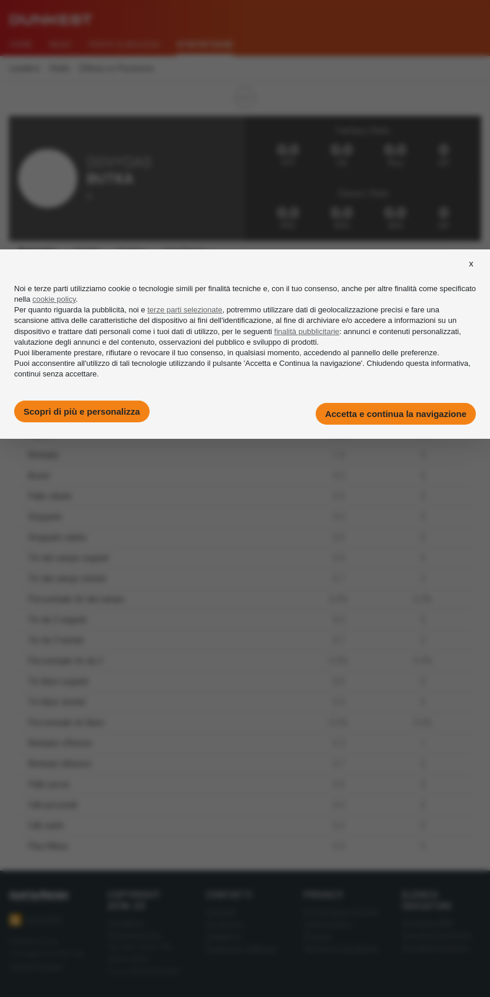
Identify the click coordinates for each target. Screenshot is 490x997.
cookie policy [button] (53, 299)
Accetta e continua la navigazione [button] (395, 414)
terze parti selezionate (184, 309)
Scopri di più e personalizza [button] (82, 411)
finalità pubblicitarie (307, 331)
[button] (471, 274)
